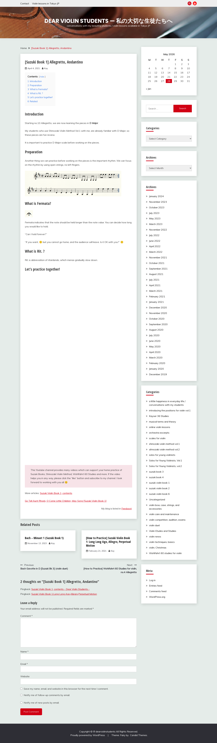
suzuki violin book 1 (159, 482)
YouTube (195, 3)
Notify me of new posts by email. (41, 702)
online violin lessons (159, 427)
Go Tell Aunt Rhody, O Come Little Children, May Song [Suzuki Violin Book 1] (66, 500)
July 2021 (154, 279)
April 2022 (154, 246)
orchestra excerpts (159, 432)
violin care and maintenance (164, 514)
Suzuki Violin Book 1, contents (56, 493)
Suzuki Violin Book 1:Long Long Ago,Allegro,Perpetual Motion (64, 593)
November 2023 (158, 201)
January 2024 (156, 196)
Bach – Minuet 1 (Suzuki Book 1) (44, 538)
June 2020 (154, 340)
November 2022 (158, 229)
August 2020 (156, 329)
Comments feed (157, 591)
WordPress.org (157, 596)
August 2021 (156, 274)
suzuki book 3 (156, 471)
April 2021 (154, 285)
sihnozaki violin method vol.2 (164, 449)
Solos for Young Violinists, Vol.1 (165, 460)
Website (25, 676)
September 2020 (158, 324)
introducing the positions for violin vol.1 (170, 410)
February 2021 (157, 296)
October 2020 (156, 318)
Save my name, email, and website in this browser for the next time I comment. (66, 688)
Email (24, 663)
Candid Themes (138, 735)
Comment (26, 615)
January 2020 (156, 368)
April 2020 (154, 352)
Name (24, 651)
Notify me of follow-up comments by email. (47, 695)
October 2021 (156, 263)
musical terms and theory (162, 421)
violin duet (154, 525)
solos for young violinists (162, 454)
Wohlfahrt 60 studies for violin (165, 553)
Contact (24, 3)
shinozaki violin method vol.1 (164, 443)
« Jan (148, 88)
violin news (155, 536)
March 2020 (155, 357)
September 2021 (158, 268)
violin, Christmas (157, 547)
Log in (152, 580)
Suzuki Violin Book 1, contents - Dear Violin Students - (60, 589)
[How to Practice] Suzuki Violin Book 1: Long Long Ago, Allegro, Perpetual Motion (108, 542)
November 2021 (158, 257)
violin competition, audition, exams (167, 519)
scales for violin (157, 438)
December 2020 (158, 307)
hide (42, 76)
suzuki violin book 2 (159, 488)
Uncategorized (157, 499)
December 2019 (158, 374)
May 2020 (154, 346)
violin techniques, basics (162, 541)
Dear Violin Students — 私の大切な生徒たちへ (108, 21)
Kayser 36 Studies (159, 416)
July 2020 (154, 335)
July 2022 (154, 235)
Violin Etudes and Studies (162, 530)
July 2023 (154, 213)
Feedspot (126, 508)
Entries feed (155, 585)
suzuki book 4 (156, 477)
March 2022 (155, 251)
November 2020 (158, 313)
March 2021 (155, 290)
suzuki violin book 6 (159, 493)
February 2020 (157, 363)
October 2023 (156, 207)
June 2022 (154, 240)
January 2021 (156, 301)
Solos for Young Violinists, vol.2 (165, 466)
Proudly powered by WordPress (87, 735)
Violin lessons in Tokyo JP (45, 3)
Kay (46, 68)
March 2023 (155, 224)
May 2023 (154, 218)
